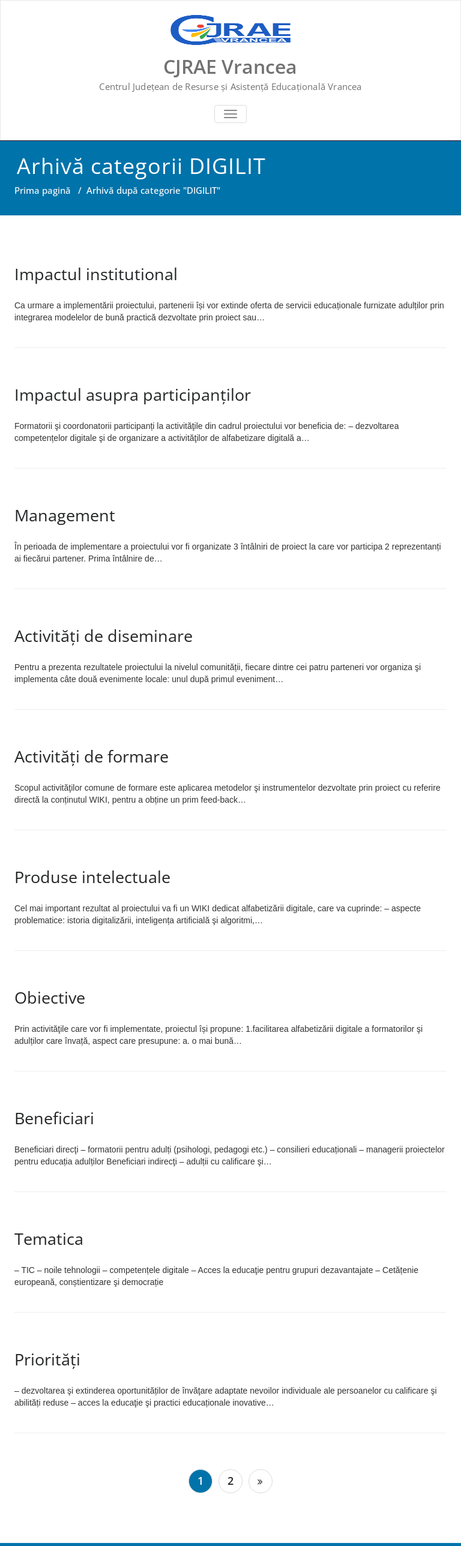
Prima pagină (42, 190)
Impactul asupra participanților (132, 394)
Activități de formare (91, 756)
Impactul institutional (96, 274)
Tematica (48, 1238)
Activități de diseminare (103, 636)
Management (64, 515)
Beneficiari (54, 1118)
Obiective (49, 997)
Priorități (47, 1359)
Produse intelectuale (92, 877)
